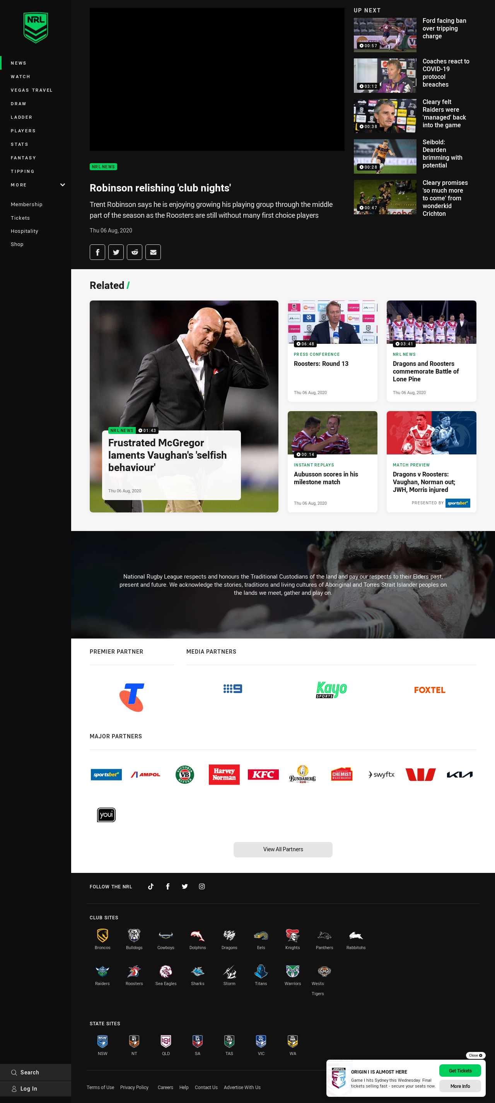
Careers (165, 1087)
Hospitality (24, 230)
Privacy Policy (134, 1087)
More (38, 185)
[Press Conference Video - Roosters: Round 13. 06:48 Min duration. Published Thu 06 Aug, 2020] (332, 351)
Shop (17, 244)
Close (476, 1055)
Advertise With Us (242, 1087)
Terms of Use (100, 1087)
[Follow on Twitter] (185, 886)
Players (23, 130)
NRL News (103, 166)
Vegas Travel (32, 90)
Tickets (20, 217)
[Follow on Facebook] (168, 886)
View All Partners (283, 849)
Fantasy (23, 157)
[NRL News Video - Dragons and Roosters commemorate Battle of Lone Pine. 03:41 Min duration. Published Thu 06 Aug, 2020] (431, 351)
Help (184, 1087)
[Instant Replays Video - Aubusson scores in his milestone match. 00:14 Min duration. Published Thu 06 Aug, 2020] (332, 461)
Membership (27, 204)
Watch (21, 76)
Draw (19, 103)
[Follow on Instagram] (202, 886)
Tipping (23, 171)
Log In (24, 1088)
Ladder (22, 117)
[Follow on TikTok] (151, 886)
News (19, 63)
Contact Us (206, 1087)
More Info (460, 1086)
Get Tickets (460, 1070)
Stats (20, 144)
